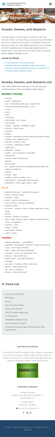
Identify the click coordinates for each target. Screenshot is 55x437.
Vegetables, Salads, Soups (16, 320)
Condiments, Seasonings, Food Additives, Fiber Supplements (25, 328)
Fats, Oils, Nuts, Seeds (14, 305)
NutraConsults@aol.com (28, 408)
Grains (8, 301)
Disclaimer (27, 430)
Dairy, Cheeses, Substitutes (16, 312)
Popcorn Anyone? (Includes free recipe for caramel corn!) (27, 68)
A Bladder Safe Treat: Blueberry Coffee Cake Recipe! (25, 65)
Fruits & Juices (11, 316)
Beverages (9, 298)
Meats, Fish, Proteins (14, 309)
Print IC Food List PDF (14, 294)
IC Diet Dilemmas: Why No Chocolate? (20, 63)
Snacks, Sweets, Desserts (15, 323)
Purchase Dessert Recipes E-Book (18, 71)
